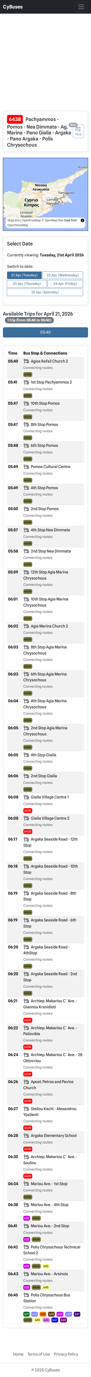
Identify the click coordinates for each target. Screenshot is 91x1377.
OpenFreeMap (31, 220)
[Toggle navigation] (81, 7)
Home (18, 1354)
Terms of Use (38, 1354)
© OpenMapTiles (53, 220)
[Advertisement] (45, 59)
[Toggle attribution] (82, 220)
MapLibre (14, 220)
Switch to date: (20, 266)
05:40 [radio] (45, 332)
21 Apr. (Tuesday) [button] (24, 275)
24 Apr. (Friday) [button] (65, 284)
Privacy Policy (66, 1354)
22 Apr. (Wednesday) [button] (63, 275)
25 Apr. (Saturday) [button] (45, 292)
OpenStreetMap (18, 225)
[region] (45, 194)
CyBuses (13, 7)
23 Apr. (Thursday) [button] (27, 284)
